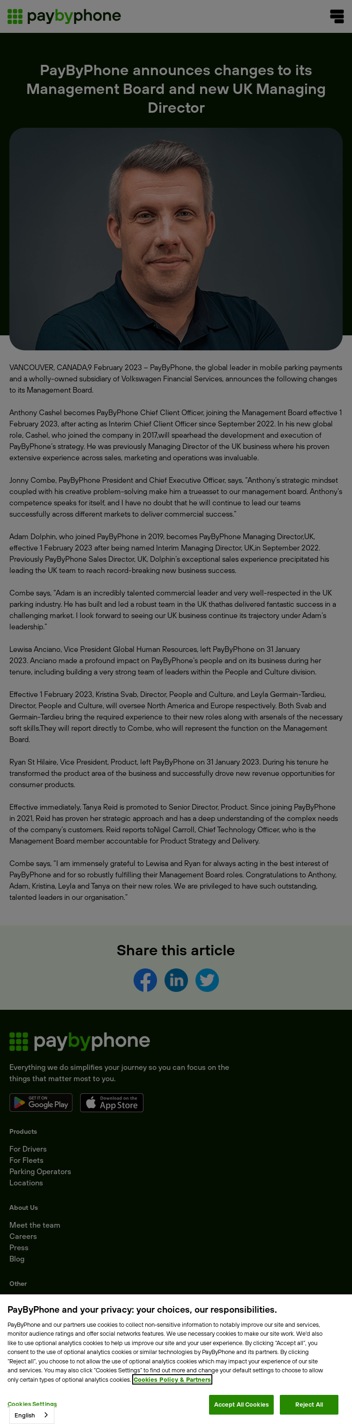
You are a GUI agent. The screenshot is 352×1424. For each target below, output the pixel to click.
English (25, 1415)
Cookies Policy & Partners (172, 1379)
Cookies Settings (32, 1404)
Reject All (309, 1404)
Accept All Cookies (241, 1404)
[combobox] (31, 1415)
